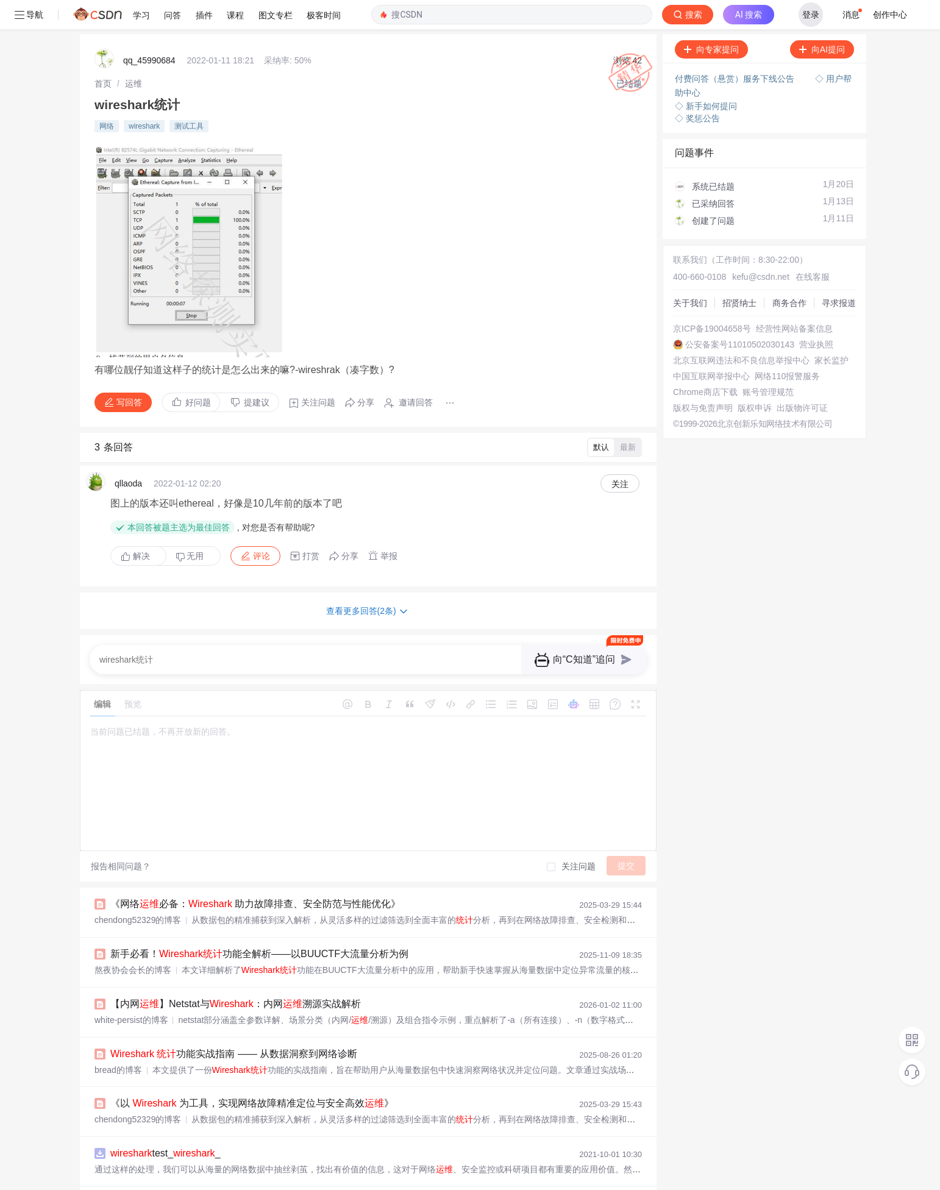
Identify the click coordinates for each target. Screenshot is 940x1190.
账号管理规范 (768, 363)
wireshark (144, 97)
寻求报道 (839, 274)
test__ (165, 1124)
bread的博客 (118, 1041)
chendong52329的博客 (137, 891)
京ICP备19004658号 (712, 299)
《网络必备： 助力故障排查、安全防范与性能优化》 (255, 874)
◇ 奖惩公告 (697, 89)
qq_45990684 (149, 31)
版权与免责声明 (703, 378)
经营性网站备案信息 (794, 299)
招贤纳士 (739, 274)
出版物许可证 (802, 378)
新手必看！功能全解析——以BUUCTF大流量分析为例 (259, 924)
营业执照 (816, 315)
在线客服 (813, 247)
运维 (133, 54)
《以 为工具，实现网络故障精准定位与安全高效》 (252, 1074)
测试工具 (189, 97)
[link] (103, 54)
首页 (103, 54)
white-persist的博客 (131, 991)
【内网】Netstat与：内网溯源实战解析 (235, 974)
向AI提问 (822, 20)
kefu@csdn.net (760, 247)
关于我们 (690, 274)
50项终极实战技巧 (173, 1174)
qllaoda (128, 454)
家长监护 (831, 331)
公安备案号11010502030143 (739, 315)
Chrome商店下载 (705, 363)
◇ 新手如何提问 (706, 77)
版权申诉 (755, 378)
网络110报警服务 (787, 347)
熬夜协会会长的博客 (132, 941)
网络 (106, 97)
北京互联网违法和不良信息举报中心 (741, 331)
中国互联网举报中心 (711, 347)
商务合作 (789, 274)
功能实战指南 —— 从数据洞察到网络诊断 (233, 1024)
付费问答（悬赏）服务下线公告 (736, 49)
